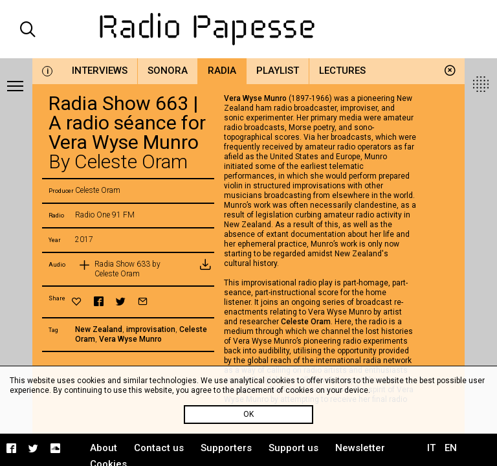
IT (431, 448)
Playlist (277, 70)
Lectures (342, 70)
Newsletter (360, 448)
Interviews (99, 70)
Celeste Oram (306, 321)
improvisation (150, 329)
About (103, 448)
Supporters (226, 448)
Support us (293, 448)
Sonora (168, 70)
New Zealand (98, 329)
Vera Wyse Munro (130, 339)
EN (451, 448)
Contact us (159, 448)
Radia (222, 70)
